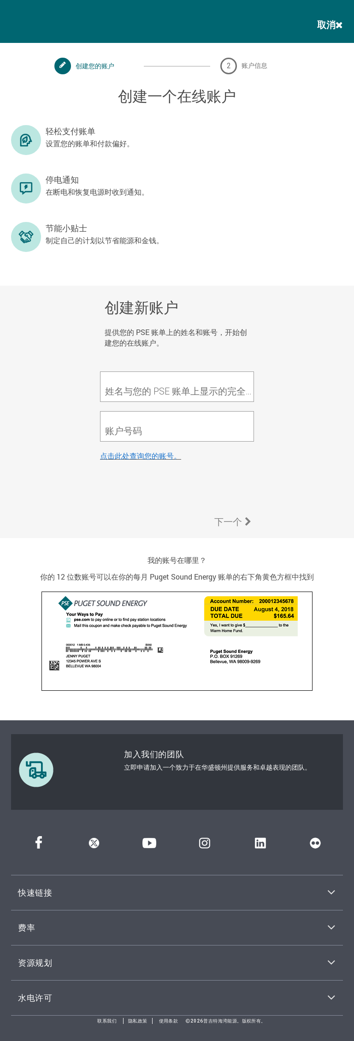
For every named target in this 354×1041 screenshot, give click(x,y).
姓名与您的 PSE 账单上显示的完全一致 (179, 391)
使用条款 (168, 1021)
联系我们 (107, 1021)
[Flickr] (315, 846)
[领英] (260, 846)
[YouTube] (149, 846)
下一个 (232, 521)
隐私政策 (138, 1021)
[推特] (94, 846)
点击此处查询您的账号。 (140, 456)
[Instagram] (205, 846)
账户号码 (123, 431)
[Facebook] (38, 846)
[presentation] (170, 489)
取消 (330, 24)
